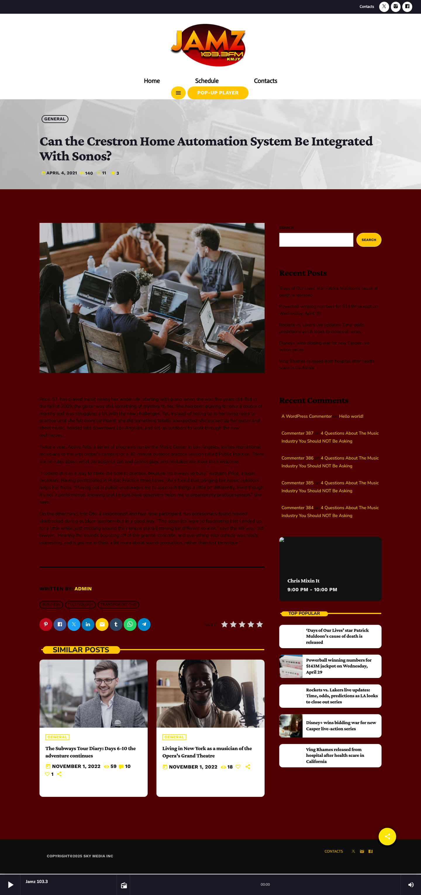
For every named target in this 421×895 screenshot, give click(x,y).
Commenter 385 (297, 483)
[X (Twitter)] (384, 7)
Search (286, 228)
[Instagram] (396, 7)
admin (83, 589)
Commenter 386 (297, 458)
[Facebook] (407, 7)
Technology (80, 605)
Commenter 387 (297, 433)
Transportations (118, 605)
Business (51, 605)
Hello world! (351, 416)
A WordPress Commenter (307, 416)
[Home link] (210, 43)
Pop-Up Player (218, 93)
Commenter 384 (297, 508)
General (55, 119)
